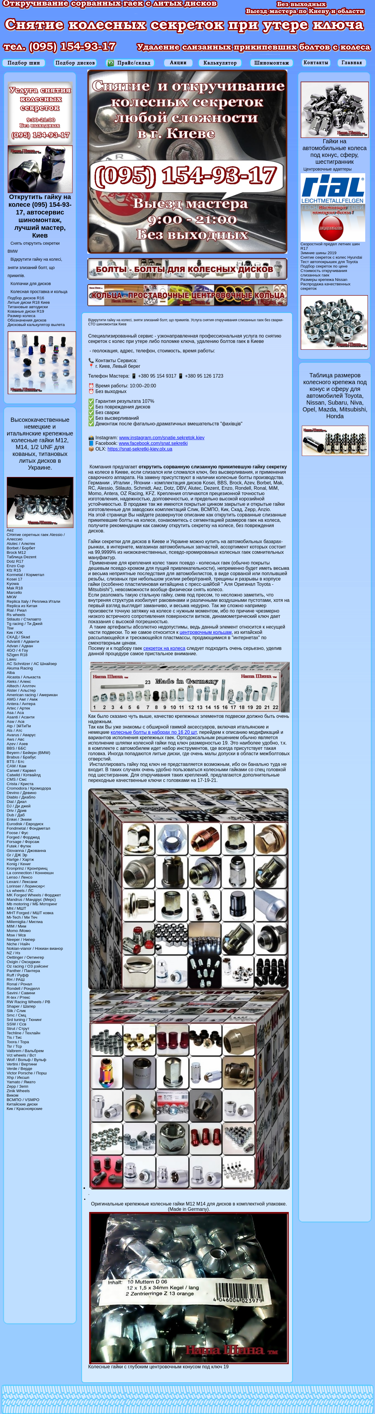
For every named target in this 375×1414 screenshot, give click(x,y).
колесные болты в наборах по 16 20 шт (154, 732)
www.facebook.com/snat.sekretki (153, 443)
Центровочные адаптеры (328, 169)
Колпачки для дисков (31, 283)
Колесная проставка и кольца (39, 291)
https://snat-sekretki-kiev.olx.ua (140, 448)
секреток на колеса (164, 648)
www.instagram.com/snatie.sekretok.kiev (161, 437)
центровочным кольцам (206, 632)
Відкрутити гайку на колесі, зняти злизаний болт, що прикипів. (35, 267)
